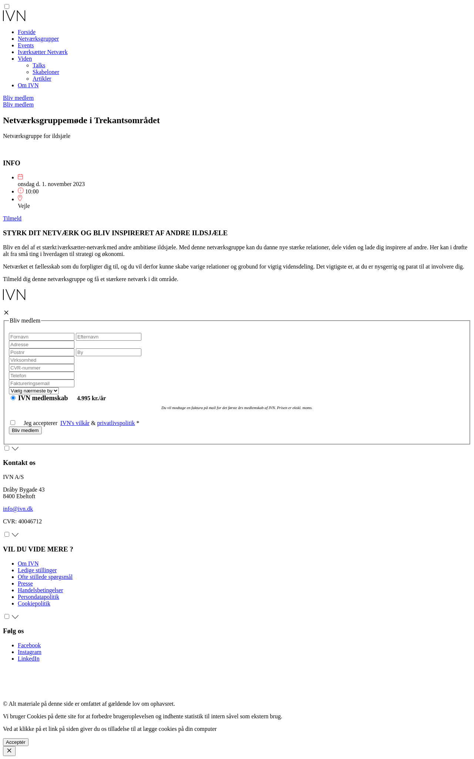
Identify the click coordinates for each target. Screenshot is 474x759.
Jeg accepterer (35, 423)
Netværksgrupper (38, 39)
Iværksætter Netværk (43, 52)
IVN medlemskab (44, 398)
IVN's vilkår (75, 423)
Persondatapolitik (38, 597)
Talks (39, 65)
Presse (25, 583)
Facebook (29, 645)
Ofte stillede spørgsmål (45, 577)
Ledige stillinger (37, 570)
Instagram (29, 652)
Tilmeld (12, 218)
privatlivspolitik (116, 423)
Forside (27, 32)
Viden (25, 58)
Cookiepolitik (34, 603)
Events (26, 45)
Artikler (42, 78)
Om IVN (28, 85)
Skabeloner (46, 72)
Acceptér (16, 742)
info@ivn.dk (18, 509)
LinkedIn (29, 658)
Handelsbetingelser (40, 590)
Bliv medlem (18, 98)
